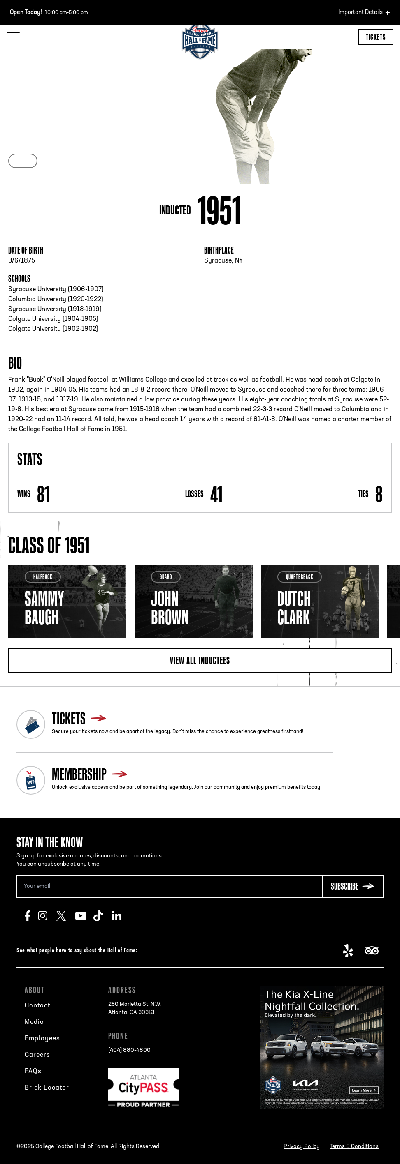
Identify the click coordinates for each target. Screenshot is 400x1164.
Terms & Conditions (354, 1146)
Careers (37, 1055)
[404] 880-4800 (129, 1050)
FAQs (33, 1071)
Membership (79, 774)
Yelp (352, 951)
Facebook (31, 916)
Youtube (84, 916)
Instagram (47, 916)
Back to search (36, 78)
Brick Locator (47, 1088)
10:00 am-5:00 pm (49, 13)
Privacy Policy (302, 1146)
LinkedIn (121, 916)
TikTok (102, 916)
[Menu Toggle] (13, 36)
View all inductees (200, 660)
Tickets (376, 36)
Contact (37, 1006)
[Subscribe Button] (353, 886)
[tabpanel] (67, 601)
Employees (42, 1038)
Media (34, 1022)
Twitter (65, 916)
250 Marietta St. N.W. (134, 1009)
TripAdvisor (374, 951)
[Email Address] (169, 886)
